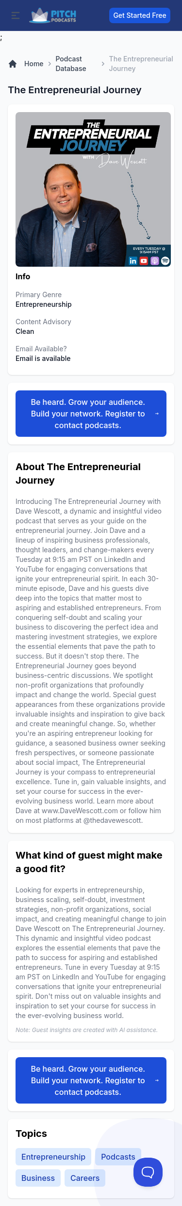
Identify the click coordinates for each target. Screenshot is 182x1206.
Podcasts (118, 1157)
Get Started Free (139, 15)
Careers (84, 1178)
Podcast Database (70, 63)
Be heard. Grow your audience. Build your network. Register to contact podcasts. (95, 413)
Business (38, 1178)
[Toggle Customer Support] (148, 1172)
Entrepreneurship (53, 1157)
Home (34, 63)
